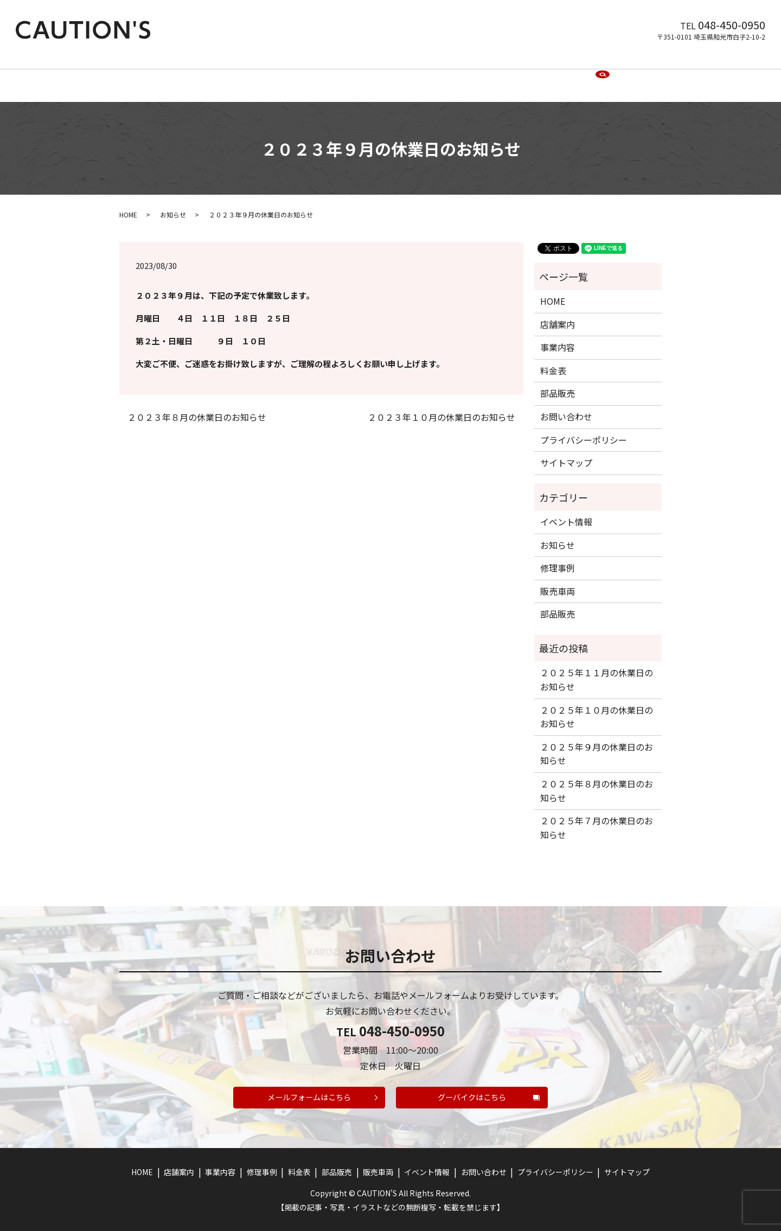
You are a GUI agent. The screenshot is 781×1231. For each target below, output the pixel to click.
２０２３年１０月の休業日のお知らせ (441, 408)
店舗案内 (223, 75)
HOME (182, 75)
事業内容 (268, 75)
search (602, 76)
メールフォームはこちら (309, 1093)
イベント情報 (496, 75)
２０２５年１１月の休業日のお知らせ (596, 670)
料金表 (355, 75)
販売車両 (443, 75)
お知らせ (173, 205)
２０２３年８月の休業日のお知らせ (196, 408)
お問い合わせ (557, 75)
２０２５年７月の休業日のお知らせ (596, 818)
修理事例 (314, 75)
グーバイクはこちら (472, 1093)
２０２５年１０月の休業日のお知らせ (596, 707)
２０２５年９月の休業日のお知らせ (596, 744)
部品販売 (397, 75)
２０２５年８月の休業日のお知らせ (596, 781)
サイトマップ (566, 453)
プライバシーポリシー (583, 430)
